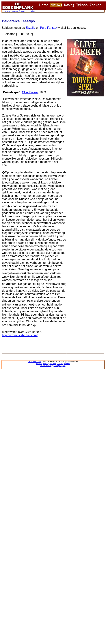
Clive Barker (30, 92)
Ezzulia (30, 27)
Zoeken (67, 364)
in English (58, 366)
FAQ (64, 366)
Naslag (46, 364)
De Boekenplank (34, 362)
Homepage (6, 11)
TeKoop (53, 364)
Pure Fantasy (48, 27)
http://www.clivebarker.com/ (20, 335)
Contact (60, 364)
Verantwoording (46, 366)
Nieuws (15, 11)
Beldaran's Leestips (27, 11)
